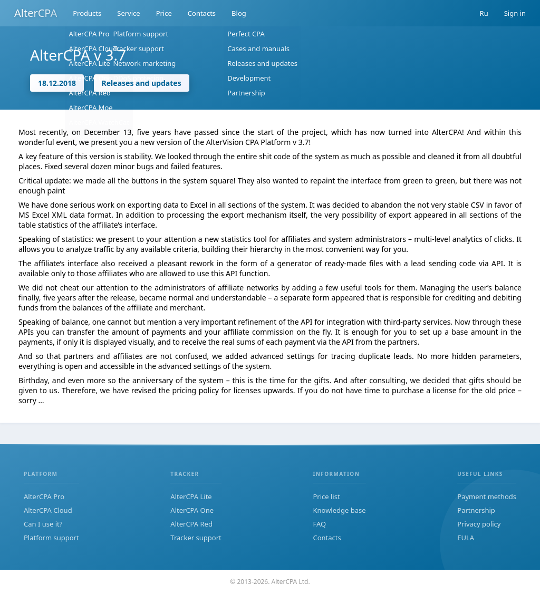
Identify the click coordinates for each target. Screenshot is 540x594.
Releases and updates (141, 83)
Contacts (202, 13)
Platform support (51, 537)
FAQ (319, 524)
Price (164, 13)
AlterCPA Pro (44, 496)
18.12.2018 (57, 83)
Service (128, 13)
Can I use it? (43, 524)
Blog (239, 13)
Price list (326, 496)
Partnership (476, 510)
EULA (465, 537)
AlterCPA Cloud (48, 510)
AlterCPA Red (191, 524)
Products (87, 13)
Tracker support (195, 537)
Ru (484, 13)
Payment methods (486, 496)
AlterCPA (35, 13)
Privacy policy (478, 524)
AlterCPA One (192, 510)
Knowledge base (339, 510)
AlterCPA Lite (190, 496)
